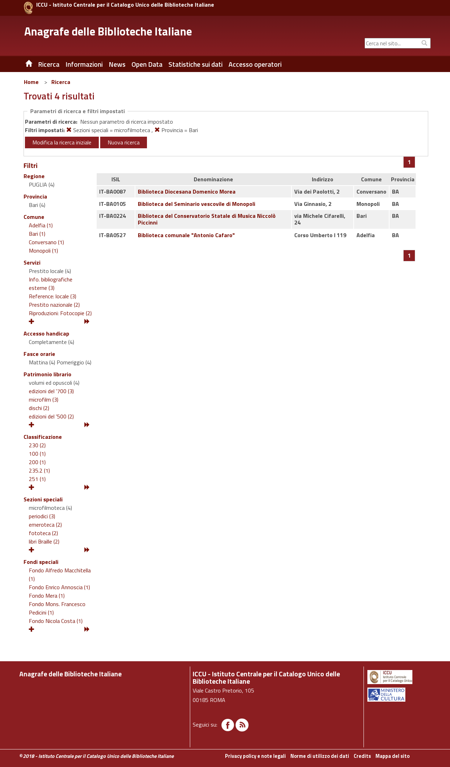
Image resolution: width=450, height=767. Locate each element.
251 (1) (37, 479)
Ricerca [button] (48, 64)
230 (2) (37, 445)
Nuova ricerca (124, 142)
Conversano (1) (46, 242)
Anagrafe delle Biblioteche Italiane (108, 31)
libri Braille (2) (44, 541)
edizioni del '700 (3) (51, 391)
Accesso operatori (255, 64)
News (117, 64)
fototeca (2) (43, 533)
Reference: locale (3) (52, 296)
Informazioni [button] (84, 64)
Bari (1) (37, 233)
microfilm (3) (43, 399)
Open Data (146, 64)
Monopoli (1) (43, 250)
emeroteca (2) (45, 524)
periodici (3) (42, 516)
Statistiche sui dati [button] (195, 64)
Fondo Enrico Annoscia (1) (59, 587)
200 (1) (37, 462)
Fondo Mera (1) (47, 595)
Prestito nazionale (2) (54, 304)
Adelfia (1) (41, 225)
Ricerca (60, 82)
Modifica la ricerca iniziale (61, 142)
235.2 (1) (39, 470)
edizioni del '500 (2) (51, 416)
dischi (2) (39, 408)
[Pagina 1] (409, 162)
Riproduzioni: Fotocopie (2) (60, 313)
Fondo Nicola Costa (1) (56, 621)
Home (31, 82)
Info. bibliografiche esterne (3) (50, 283)
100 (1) (37, 453)
